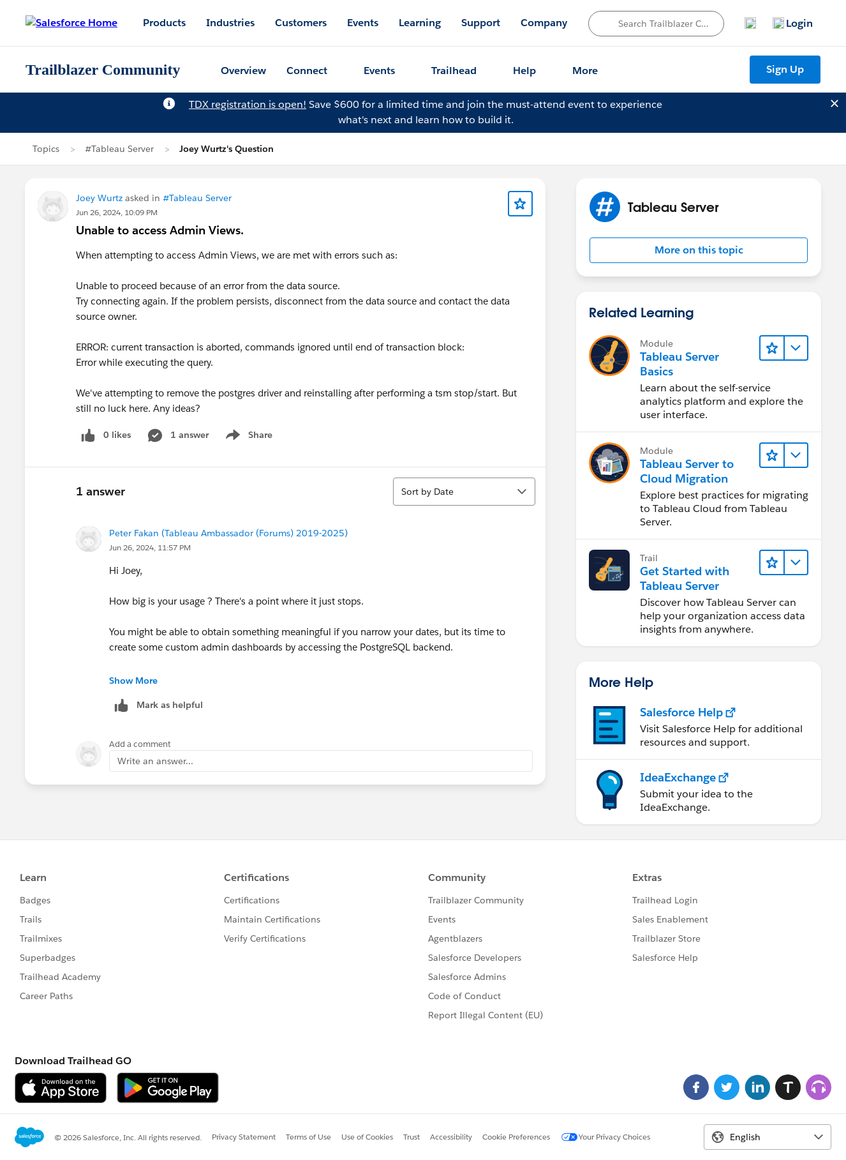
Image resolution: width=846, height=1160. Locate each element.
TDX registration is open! (247, 104)
